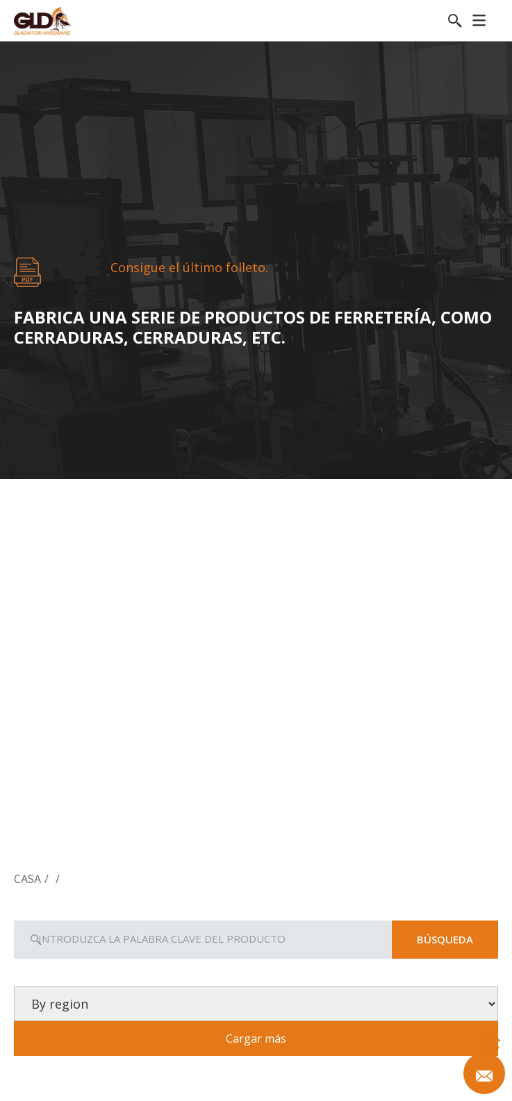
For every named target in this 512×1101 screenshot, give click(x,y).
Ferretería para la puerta (417, 834)
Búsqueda (445, 939)
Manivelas (255, 834)
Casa (27, 878)
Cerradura (94, 834)
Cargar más (256, 1038)
